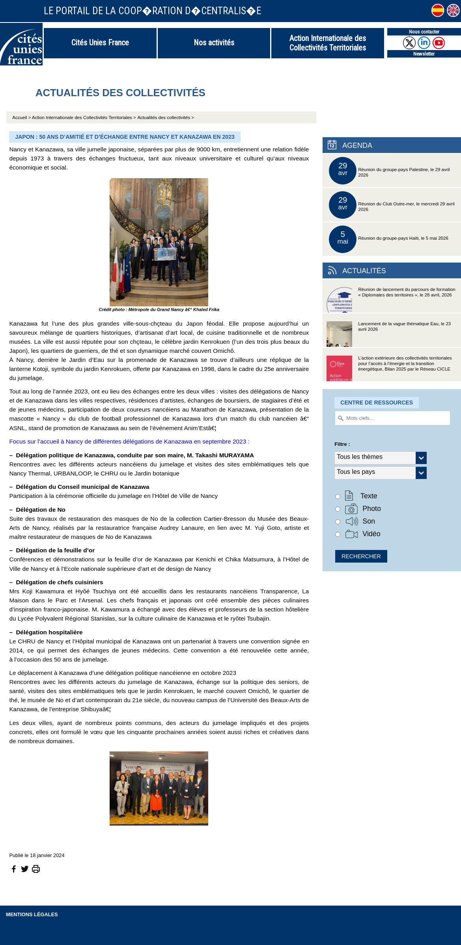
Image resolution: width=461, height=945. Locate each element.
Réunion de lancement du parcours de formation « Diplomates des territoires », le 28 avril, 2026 (391, 300)
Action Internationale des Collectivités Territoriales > (84, 117)
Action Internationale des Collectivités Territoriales (327, 43)
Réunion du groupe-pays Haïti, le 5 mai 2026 (388, 239)
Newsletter (424, 54)
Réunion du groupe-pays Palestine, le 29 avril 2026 (389, 171)
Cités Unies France (100, 42)
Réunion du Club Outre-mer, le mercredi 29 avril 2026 (392, 205)
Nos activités (214, 42)
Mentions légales (32, 914)
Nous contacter (424, 32)
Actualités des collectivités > (165, 117)
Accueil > (22, 117)
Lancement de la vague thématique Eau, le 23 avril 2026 (389, 334)
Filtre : (342, 444)
